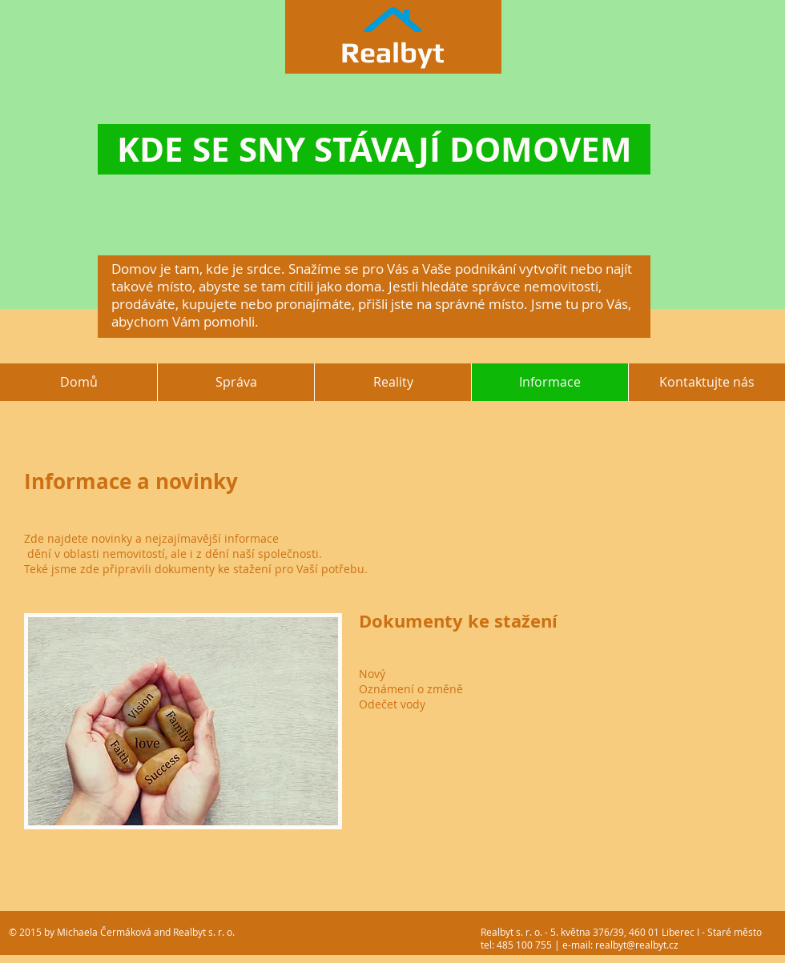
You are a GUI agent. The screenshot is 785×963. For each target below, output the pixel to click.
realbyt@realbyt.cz (636, 944)
